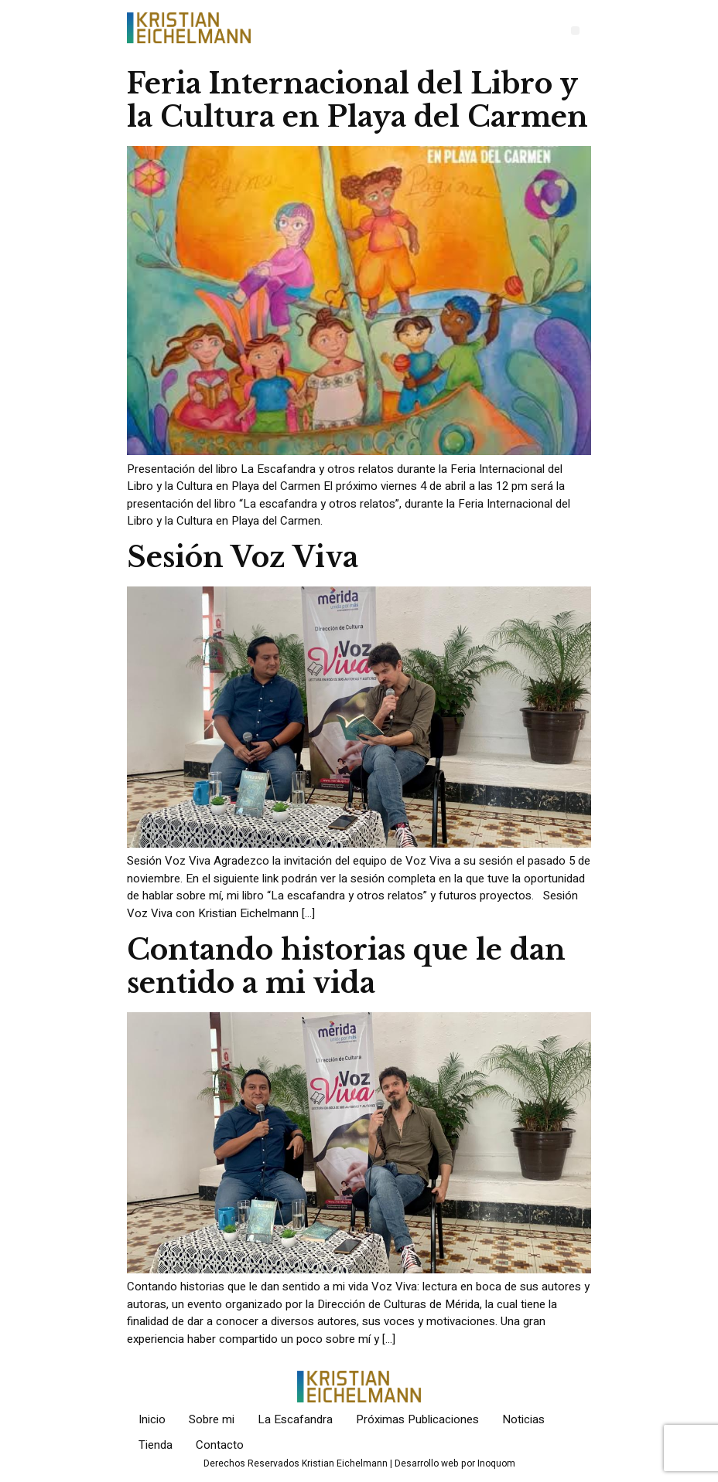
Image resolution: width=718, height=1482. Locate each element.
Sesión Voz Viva (242, 557)
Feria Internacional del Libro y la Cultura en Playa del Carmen (357, 100)
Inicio (152, 1419)
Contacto (220, 1444)
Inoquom (496, 1463)
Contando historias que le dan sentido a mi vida (346, 967)
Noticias (523, 1419)
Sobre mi (211, 1419)
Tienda (155, 1444)
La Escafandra (295, 1419)
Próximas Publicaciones (417, 1419)
